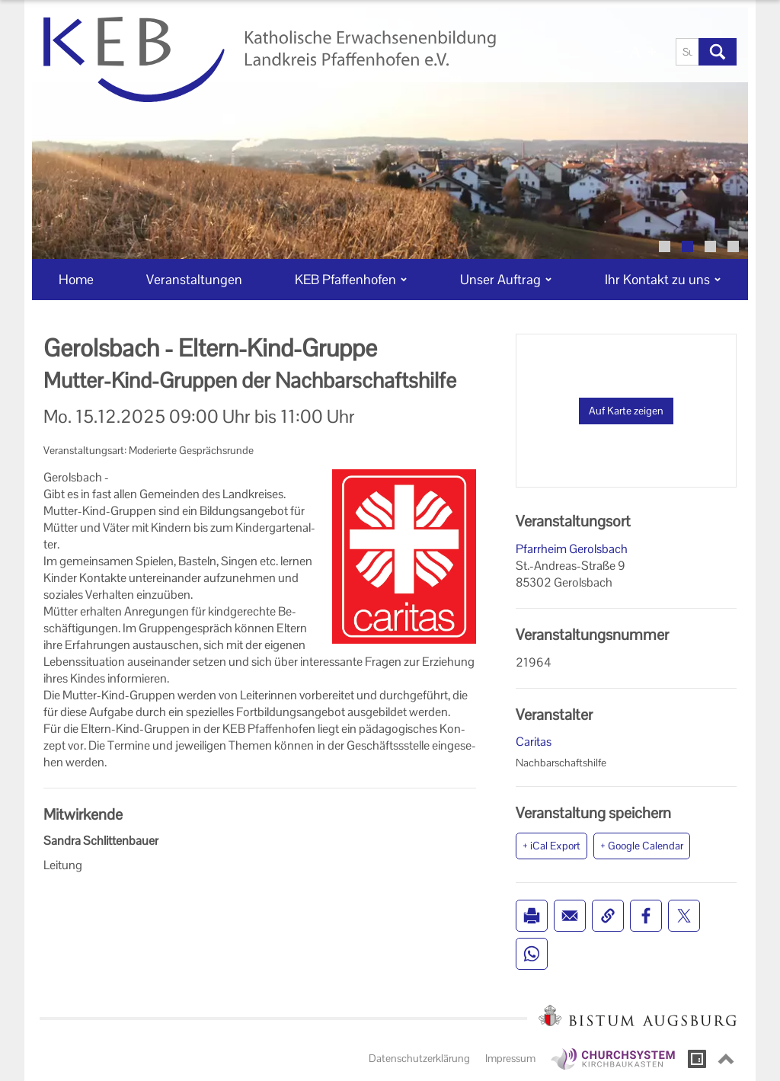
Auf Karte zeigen (626, 410)
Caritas (533, 742)
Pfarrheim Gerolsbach (572, 549)
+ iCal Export (551, 845)
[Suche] (687, 52)
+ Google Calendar (641, 845)
